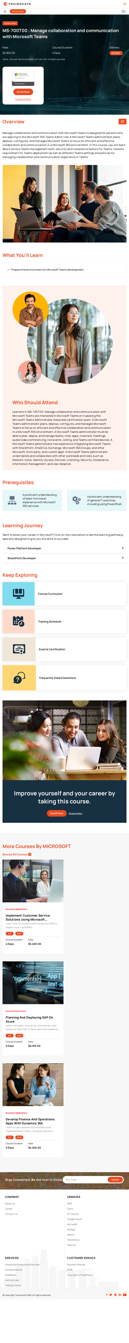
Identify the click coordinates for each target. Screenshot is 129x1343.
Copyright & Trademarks (80, 1274)
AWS (69, 1203)
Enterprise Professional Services (22, 1264)
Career (8, 1208)
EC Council (73, 1213)
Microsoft (72, 1224)
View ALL (71, 1245)
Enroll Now (23, 92)
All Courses (18, 11)
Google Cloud (74, 1219)
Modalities (10, 1274)
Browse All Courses (17, 854)
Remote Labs (12, 1280)
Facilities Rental (13, 1269)
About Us (10, 1203)
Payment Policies (76, 1264)
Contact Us (11, 1213)
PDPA (70, 1269)
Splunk (70, 1234)
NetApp (71, 1229)
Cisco (70, 1208)
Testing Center (13, 1285)
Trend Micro (73, 1239)
